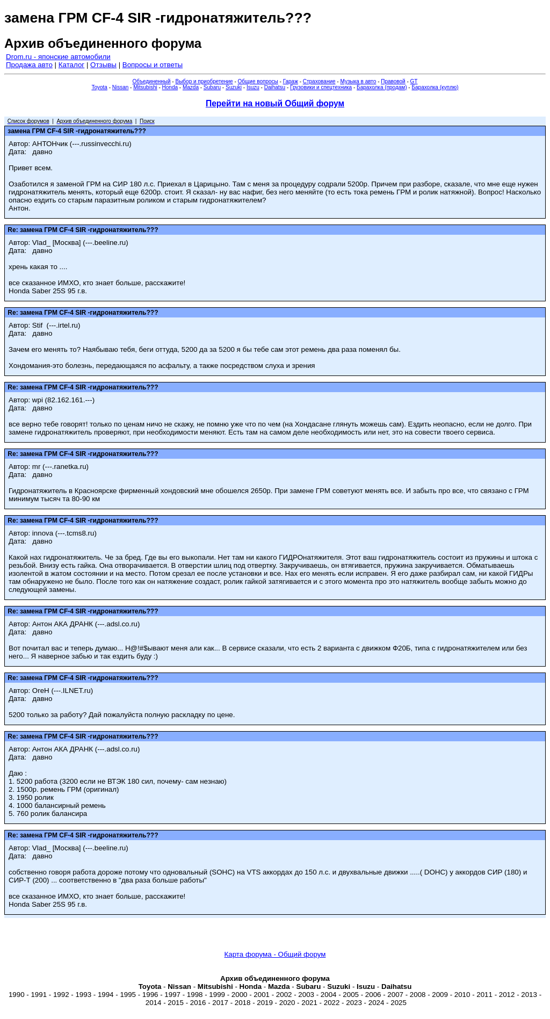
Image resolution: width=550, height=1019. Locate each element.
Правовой (393, 81)
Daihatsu (274, 87)
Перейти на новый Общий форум (275, 103)
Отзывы (103, 65)
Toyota (99, 87)
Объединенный (152, 81)
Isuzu (253, 87)
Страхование (319, 81)
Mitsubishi (145, 87)
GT (414, 81)
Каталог (71, 65)
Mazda (191, 87)
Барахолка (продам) (382, 87)
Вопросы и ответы (152, 65)
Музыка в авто (358, 81)
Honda (170, 87)
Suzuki (234, 87)
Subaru (212, 87)
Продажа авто (29, 65)
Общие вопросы (258, 81)
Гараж (290, 81)
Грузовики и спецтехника (321, 87)
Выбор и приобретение (204, 81)
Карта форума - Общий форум (275, 954)
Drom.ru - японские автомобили (58, 57)
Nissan (120, 87)
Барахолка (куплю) (434, 87)
